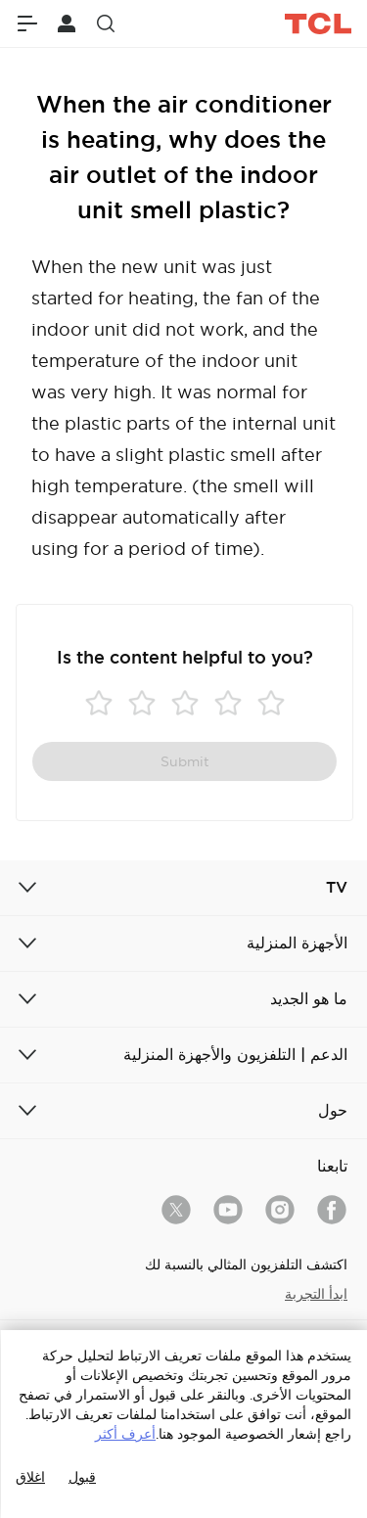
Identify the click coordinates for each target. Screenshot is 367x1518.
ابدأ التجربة (316, 1294)
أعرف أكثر (125, 1434)
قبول (82, 1477)
